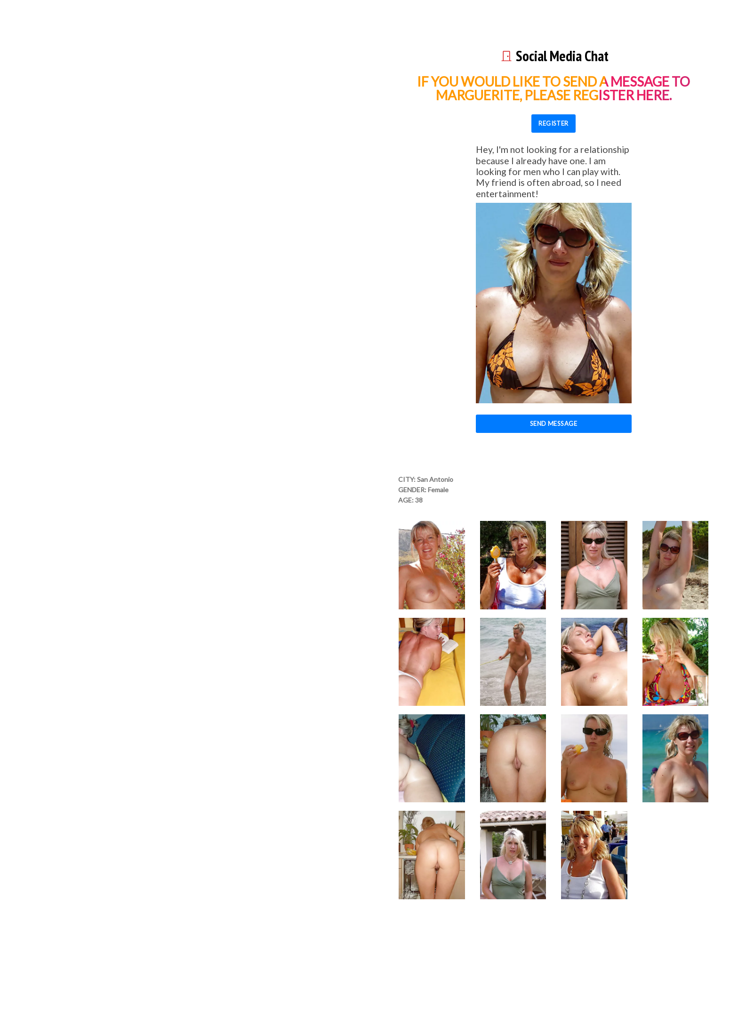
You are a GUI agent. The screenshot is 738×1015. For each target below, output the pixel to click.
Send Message (554, 423)
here (652, 95)
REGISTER (553, 123)
